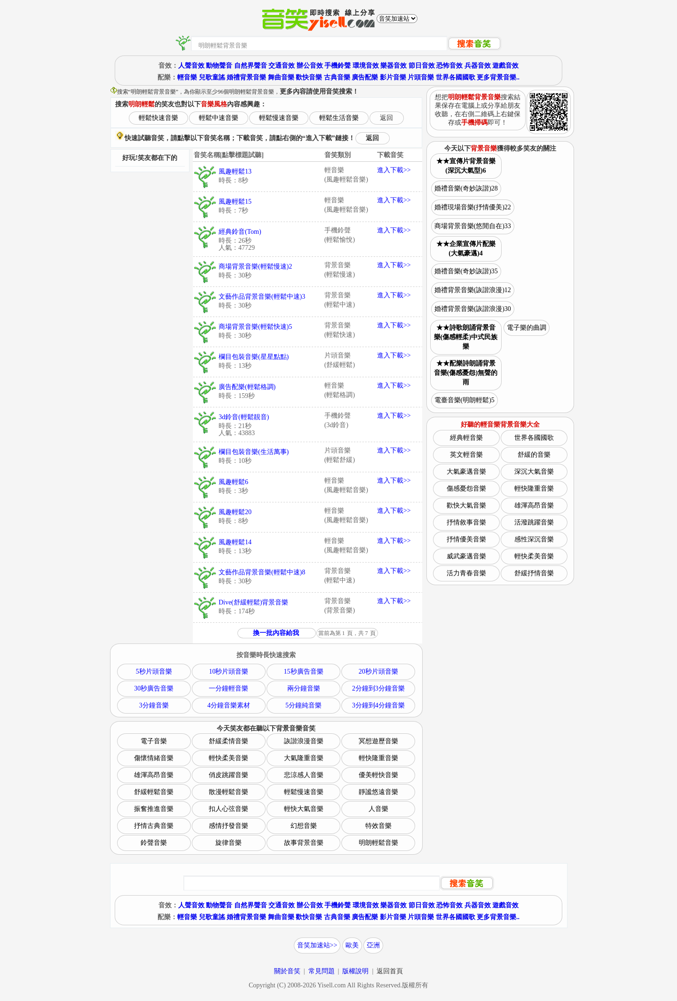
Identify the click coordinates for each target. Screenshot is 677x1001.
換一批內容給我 (276, 632)
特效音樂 (378, 825)
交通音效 (281, 65)
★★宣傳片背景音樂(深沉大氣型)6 (466, 166)
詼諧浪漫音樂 (303, 741)
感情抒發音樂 (228, 825)
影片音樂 (393, 77)
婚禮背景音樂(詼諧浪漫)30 (472, 308)
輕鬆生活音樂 (339, 117)
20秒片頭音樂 (378, 671)
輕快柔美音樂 (228, 758)
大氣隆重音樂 (303, 758)
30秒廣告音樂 (153, 688)
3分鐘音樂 (154, 705)
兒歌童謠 (212, 77)
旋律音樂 (228, 842)
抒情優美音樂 (466, 539)
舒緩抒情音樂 (534, 573)
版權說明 (355, 971)
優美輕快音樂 (378, 775)
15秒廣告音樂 (303, 671)
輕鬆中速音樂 (218, 117)
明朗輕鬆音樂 (378, 842)
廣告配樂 (365, 77)
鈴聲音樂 (154, 842)
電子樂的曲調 (526, 327)
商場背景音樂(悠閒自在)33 (472, 226)
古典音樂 (337, 77)
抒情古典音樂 (153, 825)
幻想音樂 (304, 825)
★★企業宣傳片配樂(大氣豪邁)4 (466, 248)
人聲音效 (191, 65)
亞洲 (373, 945)
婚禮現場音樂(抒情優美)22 (472, 207)
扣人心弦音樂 (228, 808)
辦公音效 (310, 65)
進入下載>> (394, 170)
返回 (386, 117)
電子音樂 (154, 741)
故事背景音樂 (303, 842)
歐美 (352, 945)
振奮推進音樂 (153, 808)
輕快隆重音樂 (378, 758)
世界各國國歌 (455, 77)
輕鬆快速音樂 (158, 117)
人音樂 (378, 808)
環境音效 (366, 65)
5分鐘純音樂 (303, 705)
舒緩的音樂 (534, 454)
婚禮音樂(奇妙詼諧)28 (466, 188)
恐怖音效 (449, 65)
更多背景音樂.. (498, 77)
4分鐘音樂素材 (228, 705)
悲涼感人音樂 (303, 775)
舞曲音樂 (281, 77)
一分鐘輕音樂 (228, 688)
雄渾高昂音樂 (153, 775)
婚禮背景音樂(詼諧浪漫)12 (472, 290)
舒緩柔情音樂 (228, 741)
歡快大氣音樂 (466, 505)
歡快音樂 (309, 77)
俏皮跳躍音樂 (228, 775)
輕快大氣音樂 (303, 808)
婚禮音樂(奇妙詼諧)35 (466, 271)
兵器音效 (477, 65)
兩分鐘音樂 (303, 688)
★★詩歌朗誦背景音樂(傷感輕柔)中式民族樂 (465, 337)
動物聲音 (219, 65)
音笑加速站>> (317, 945)
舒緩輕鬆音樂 (153, 791)
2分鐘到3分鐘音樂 (378, 688)
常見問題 (321, 971)
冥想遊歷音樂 (378, 741)
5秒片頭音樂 (154, 671)
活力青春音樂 (466, 573)
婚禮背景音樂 (246, 77)
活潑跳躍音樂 (534, 522)
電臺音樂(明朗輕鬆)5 (464, 400)
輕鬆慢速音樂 (279, 117)
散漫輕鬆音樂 (228, 791)
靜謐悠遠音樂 (378, 791)
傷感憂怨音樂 (466, 488)
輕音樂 (187, 77)
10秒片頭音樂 (228, 671)
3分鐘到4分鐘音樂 (378, 705)
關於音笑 (287, 971)
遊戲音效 (505, 65)
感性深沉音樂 (534, 539)
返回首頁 (390, 971)
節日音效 (422, 65)
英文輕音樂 (466, 454)
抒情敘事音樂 (466, 522)
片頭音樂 (421, 77)
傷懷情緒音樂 (153, 758)
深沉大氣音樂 (534, 471)
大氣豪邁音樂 (466, 471)
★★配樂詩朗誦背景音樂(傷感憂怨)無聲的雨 (465, 373)
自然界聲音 (250, 65)
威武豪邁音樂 (466, 556)
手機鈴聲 (337, 65)
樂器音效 (393, 65)
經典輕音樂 (466, 437)
